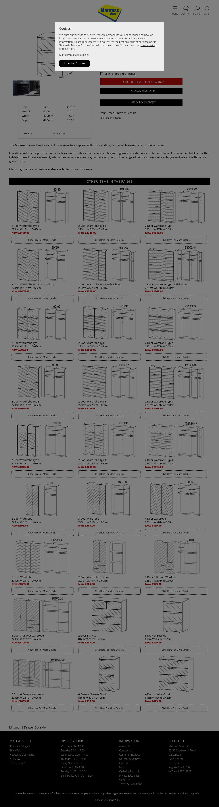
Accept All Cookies (74, 63)
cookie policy (148, 45)
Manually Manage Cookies (74, 54)
